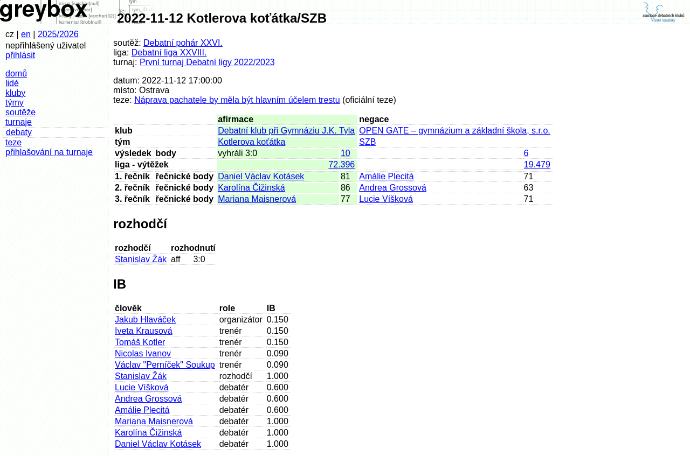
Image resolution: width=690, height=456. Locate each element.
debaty (19, 132)
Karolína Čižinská (251, 187)
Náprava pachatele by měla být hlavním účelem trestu (237, 99)
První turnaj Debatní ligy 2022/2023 (207, 62)
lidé (12, 83)
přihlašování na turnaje (49, 152)
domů (16, 73)
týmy (14, 102)
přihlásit (20, 55)
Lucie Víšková (386, 199)
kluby (15, 92)
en (26, 34)
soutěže (20, 112)
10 (345, 153)
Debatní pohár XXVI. (183, 42)
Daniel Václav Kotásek (261, 176)
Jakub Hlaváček (145, 319)
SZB (367, 141)
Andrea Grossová (392, 187)
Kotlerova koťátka (251, 141)
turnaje (18, 122)
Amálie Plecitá (386, 176)
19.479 (537, 164)
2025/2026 (58, 34)
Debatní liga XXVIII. (169, 52)
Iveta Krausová (143, 330)
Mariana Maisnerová (257, 199)
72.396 (341, 164)
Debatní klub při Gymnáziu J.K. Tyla (286, 130)
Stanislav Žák (141, 259)
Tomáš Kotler (140, 342)
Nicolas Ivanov (143, 353)
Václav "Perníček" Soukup (165, 364)
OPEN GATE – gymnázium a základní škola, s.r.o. (454, 130)
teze (13, 142)
